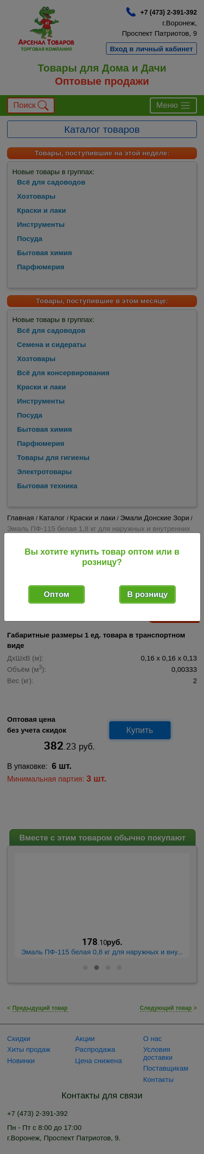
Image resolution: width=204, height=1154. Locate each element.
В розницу (147, 594)
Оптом (56, 594)
